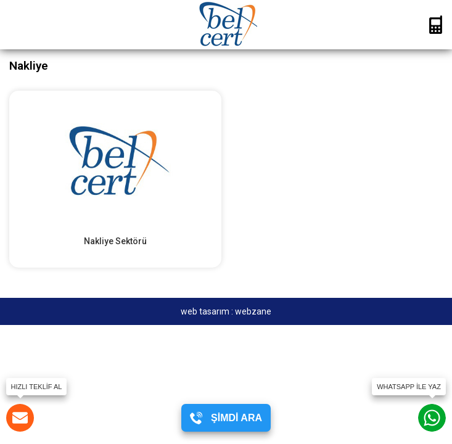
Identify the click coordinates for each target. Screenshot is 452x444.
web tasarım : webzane (226, 311)
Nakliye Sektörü (115, 241)
